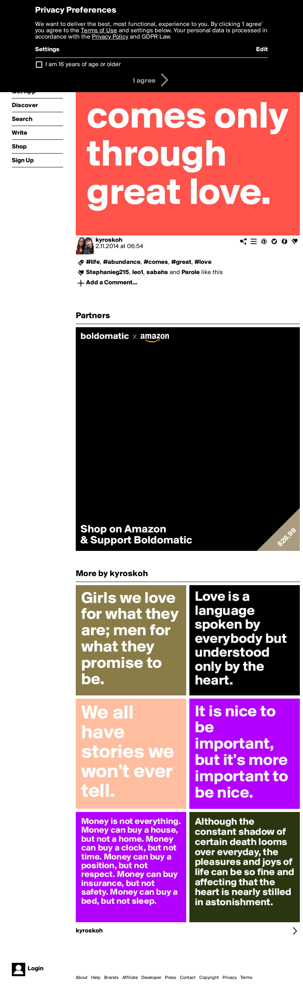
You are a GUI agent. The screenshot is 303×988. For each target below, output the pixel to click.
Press (170, 977)
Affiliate (130, 977)
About (82, 977)
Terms (246, 977)
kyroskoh (108, 240)
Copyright (209, 977)
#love (203, 262)
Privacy (230, 977)
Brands (111, 977)
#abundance (121, 262)
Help (96, 977)
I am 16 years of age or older (83, 64)
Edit (262, 49)
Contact (188, 977)
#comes (156, 262)
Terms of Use (99, 31)
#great (181, 262)
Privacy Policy (110, 37)
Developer (151, 977)
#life (93, 262)
